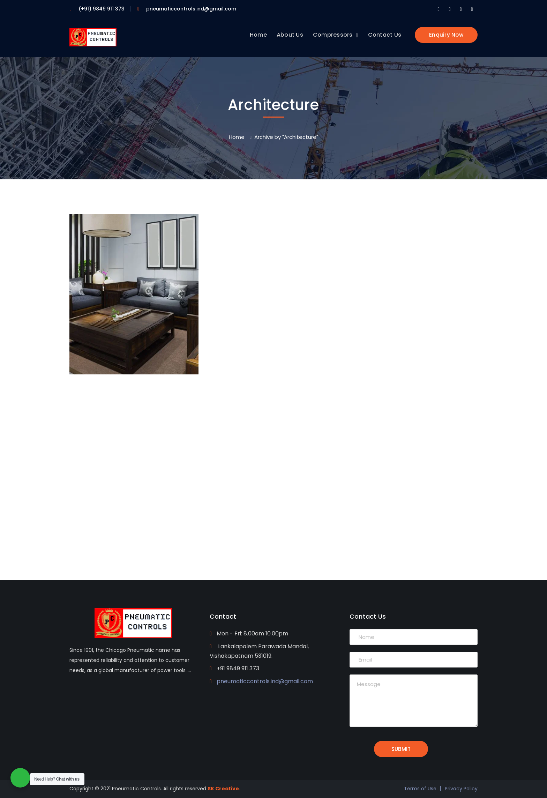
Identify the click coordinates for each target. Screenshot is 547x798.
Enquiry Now (446, 34)
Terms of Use (420, 788)
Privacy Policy (461, 788)
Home (237, 137)
